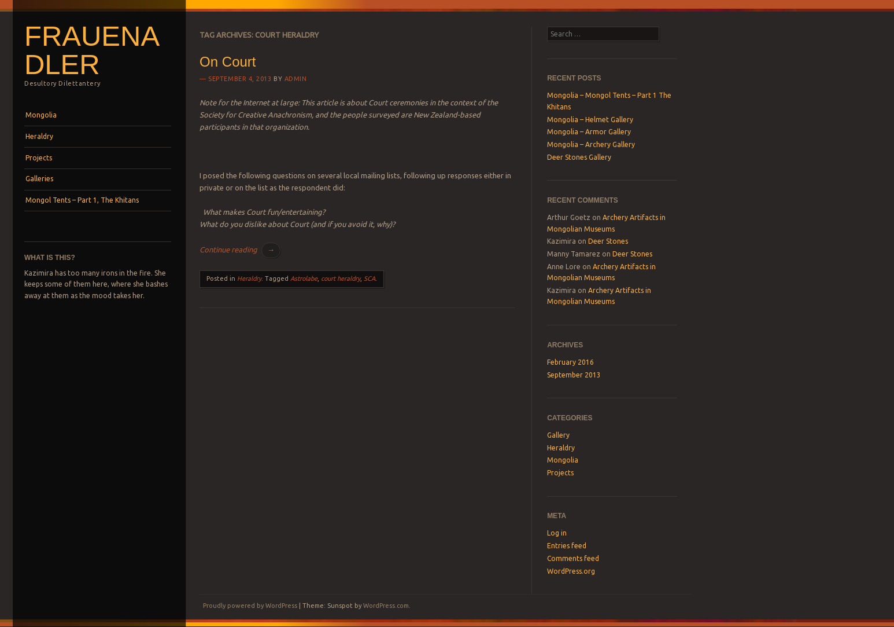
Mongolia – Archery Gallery (591, 144)
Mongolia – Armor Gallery (589, 131)
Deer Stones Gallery (579, 157)
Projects (38, 158)
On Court (228, 61)
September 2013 (574, 375)
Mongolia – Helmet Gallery (590, 119)
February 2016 (570, 362)
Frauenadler (92, 50)
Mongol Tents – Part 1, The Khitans (82, 200)
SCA (369, 278)
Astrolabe (303, 278)
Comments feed (573, 558)
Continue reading (240, 249)
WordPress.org (571, 571)
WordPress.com (386, 605)
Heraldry (39, 136)
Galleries (39, 178)
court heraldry (340, 278)
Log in (557, 533)
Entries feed (566, 545)
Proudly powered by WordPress (250, 605)
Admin (296, 78)
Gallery (558, 435)
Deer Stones (608, 241)
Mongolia (41, 115)
